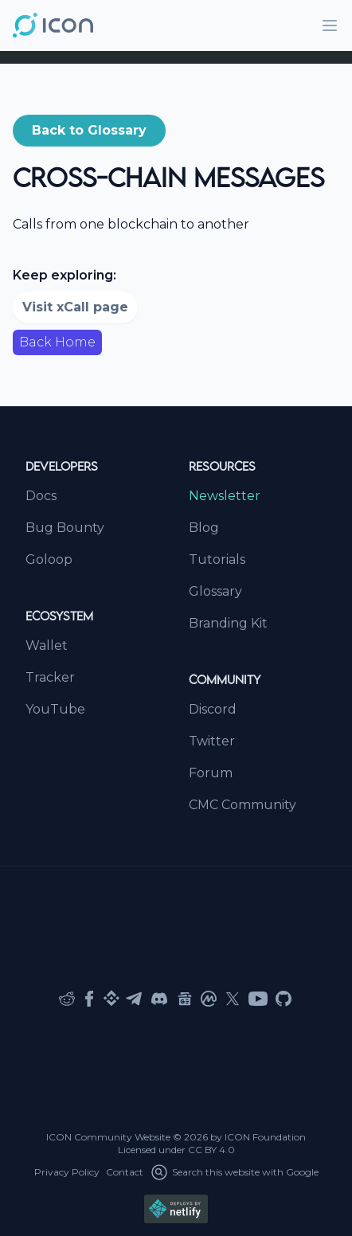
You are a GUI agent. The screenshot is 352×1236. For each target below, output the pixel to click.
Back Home (57, 342)
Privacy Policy (67, 1172)
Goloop (48, 559)
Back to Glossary (89, 130)
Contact (124, 1172)
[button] (89, 131)
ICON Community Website (108, 1137)
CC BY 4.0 (211, 1150)
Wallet (46, 645)
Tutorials (217, 559)
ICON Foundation (265, 1137)
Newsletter (224, 495)
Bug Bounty (64, 527)
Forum (211, 772)
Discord (213, 709)
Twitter (212, 741)
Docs (41, 495)
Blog (204, 527)
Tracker (50, 677)
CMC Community (242, 804)
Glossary (215, 591)
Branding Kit (228, 623)
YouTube (55, 709)
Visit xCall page (75, 307)
